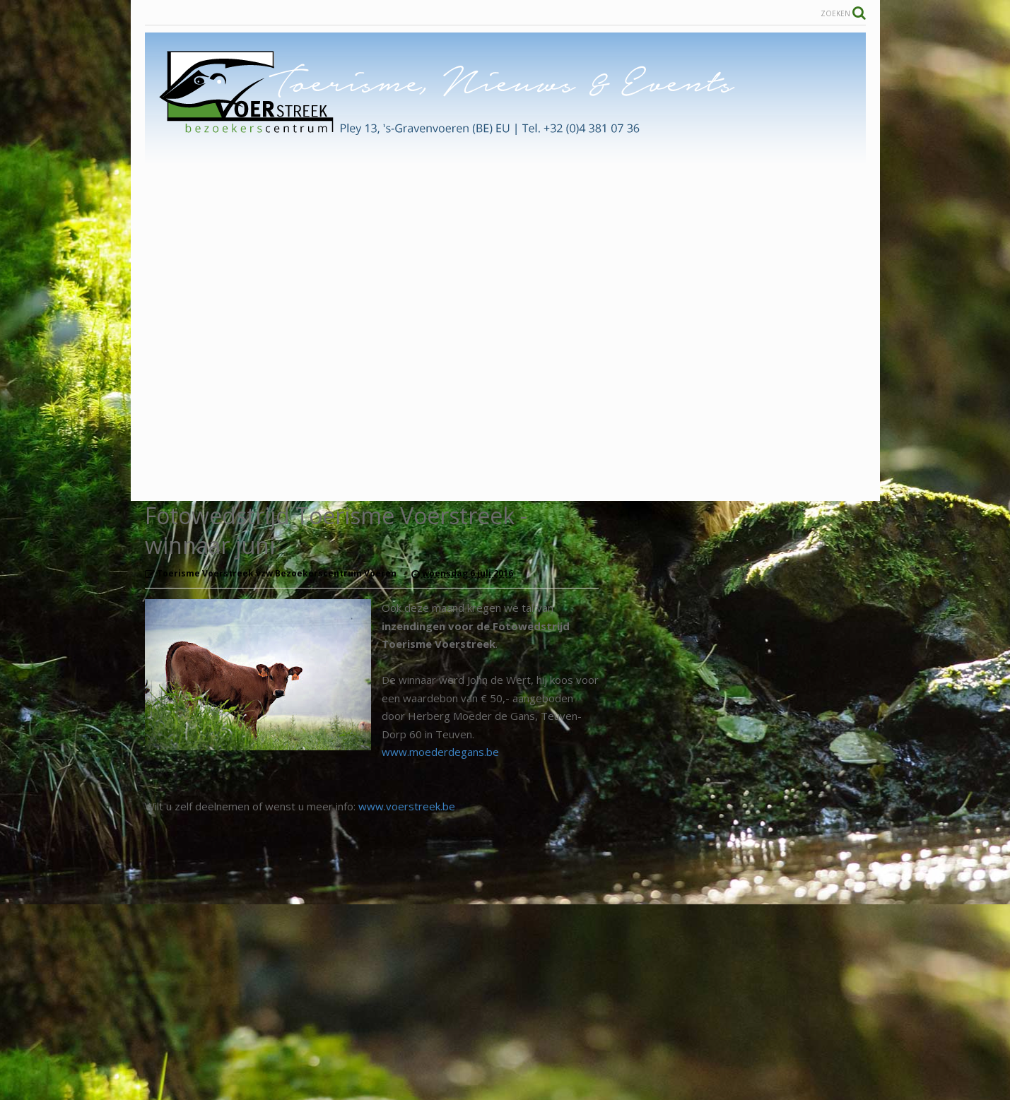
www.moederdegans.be (440, 752)
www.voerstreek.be (406, 806)
